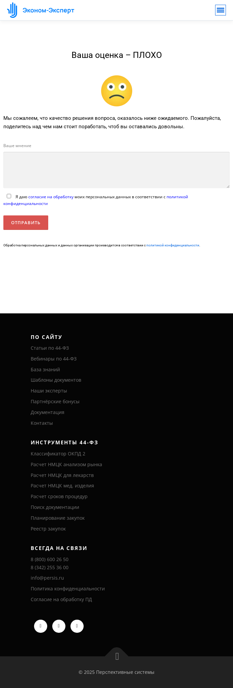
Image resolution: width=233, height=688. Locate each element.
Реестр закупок (48, 528)
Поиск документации (55, 507)
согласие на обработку (51, 197)
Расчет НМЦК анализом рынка (66, 464)
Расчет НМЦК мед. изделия (62, 485)
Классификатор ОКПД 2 (58, 453)
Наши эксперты (49, 390)
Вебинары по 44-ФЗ (54, 358)
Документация (47, 412)
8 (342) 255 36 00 (49, 567)
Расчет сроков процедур (59, 496)
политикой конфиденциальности (172, 245)
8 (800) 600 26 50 (49, 559)
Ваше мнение (17, 145)
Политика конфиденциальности (68, 588)
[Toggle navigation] (220, 10)
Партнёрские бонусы (55, 401)
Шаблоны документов (56, 380)
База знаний (45, 369)
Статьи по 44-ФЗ (50, 348)
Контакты (42, 423)
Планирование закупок (58, 518)
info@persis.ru (47, 578)
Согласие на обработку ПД (61, 599)
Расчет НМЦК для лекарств (62, 475)
